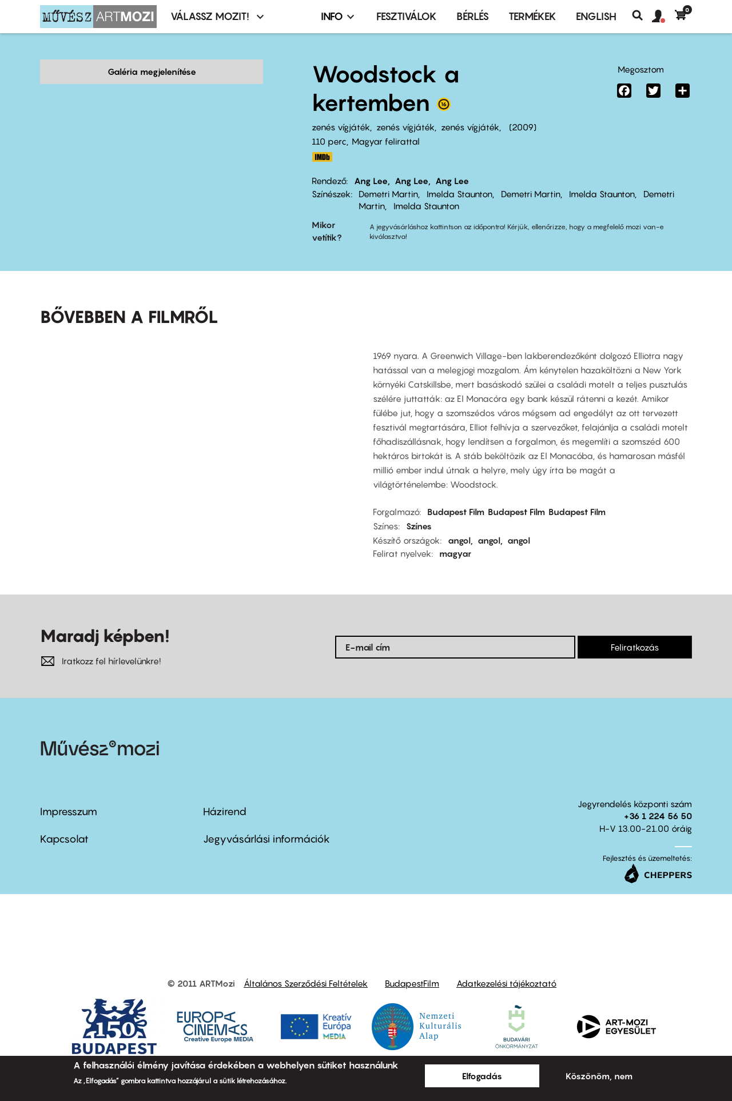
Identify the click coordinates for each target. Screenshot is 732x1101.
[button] (663, 16)
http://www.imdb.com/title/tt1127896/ (322, 157)
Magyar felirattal (386, 141)
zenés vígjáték (341, 127)
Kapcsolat (64, 821)
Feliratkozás (635, 629)
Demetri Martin (388, 194)
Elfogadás (482, 1076)
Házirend (224, 794)
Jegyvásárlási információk (266, 821)
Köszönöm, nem (599, 1076)
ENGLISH (596, 16)
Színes (419, 508)
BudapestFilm (412, 966)
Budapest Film (455, 494)
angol (459, 522)
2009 (523, 127)
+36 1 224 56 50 (658, 798)
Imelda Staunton (459, 194)
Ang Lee (371, 180)
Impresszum (68, 794)
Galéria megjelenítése (152, 71)
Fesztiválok (406, 16)
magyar (455, 535)
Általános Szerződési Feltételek (306, 966)
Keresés (642, 15)
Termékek (532, 16)
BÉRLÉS (472, 16)
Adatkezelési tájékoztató (506, 966)
